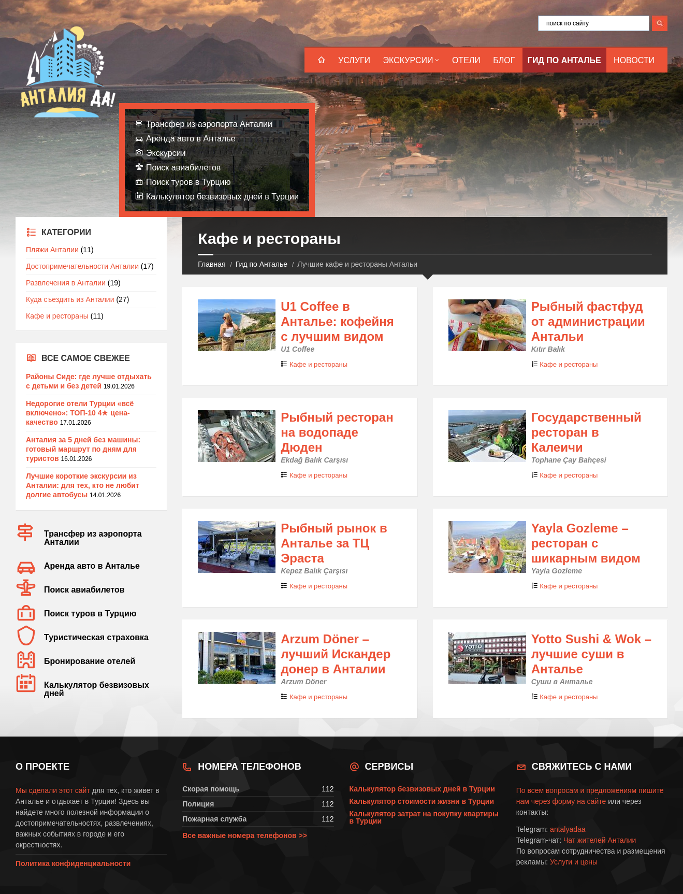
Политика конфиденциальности (73, 863)
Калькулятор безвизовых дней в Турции (222, 196)
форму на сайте (579, 801)
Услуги (354, 60)
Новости (634, 60)
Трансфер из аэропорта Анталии (209, 124)
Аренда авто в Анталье (191, 138)
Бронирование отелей (89, 661)
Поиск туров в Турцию (188, 182)
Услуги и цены (574, 862)
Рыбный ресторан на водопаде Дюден (337, 432)
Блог (504, 60)
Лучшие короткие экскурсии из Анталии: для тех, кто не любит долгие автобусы (82, 485)
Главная (211, 264)
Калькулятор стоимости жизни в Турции (422, 801)
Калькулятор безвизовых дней (96, 689)
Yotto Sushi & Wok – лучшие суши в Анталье (591, 654)
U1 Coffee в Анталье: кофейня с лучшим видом (337, 321)
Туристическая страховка (96, 637)
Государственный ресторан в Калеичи (586, 432)
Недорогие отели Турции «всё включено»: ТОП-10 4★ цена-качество (80, 412)
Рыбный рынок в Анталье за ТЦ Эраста (334, 543)
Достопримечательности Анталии (82, 266)
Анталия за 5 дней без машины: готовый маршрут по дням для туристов (83, 449)
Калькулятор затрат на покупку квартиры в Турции (424, 817)
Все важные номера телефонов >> (244, 835)
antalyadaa (568, 829)
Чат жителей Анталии (599, 840)
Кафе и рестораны (318, 364)
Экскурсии (408, 60)
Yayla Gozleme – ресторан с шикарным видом (586, 543)
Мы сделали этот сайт (53, 790)
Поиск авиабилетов (183, 167)
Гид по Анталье (564, 60)
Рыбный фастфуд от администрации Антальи (588, 321)
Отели (466, 60)
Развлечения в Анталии (66, 283)
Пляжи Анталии (52, 250)
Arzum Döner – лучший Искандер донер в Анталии (335, 654)
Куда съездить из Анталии (70, 299)
